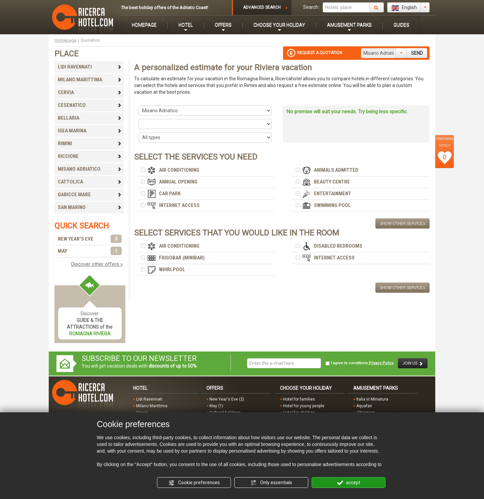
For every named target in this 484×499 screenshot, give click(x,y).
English (404, 8)
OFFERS (223, 25)
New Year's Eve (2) (226, 399)
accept (348, 483)
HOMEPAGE (144, 25)
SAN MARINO (90, 207)
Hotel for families (299, 399)
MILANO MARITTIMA (90, 80)
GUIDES (401, 25)
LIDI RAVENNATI (90, 67)
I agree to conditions (359, 363)
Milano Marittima (151, 406)
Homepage (65, 40)
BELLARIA (90, 118)
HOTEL (185, 25)
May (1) (216, 406)
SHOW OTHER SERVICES (402, 223)
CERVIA (90, 92)
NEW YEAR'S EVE (90, 239)
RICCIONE (90, 156)
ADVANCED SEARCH (262, 7)
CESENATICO (90, 105)
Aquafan (364, 406)
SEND (417, 53)
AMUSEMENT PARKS (349, 25)
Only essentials (271, 483)
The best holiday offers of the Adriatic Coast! (164, 7)
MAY (90, 251)
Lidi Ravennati (149, 399)
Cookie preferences (194, 483)
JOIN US (412, 363)
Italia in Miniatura (372, 399)
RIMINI (90, 143)
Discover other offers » (97, 264)
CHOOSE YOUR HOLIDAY (279, 25)
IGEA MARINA (90, 131)
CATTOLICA (90, 182)
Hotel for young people (303, 406)
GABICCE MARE (90, 195)
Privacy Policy (381, 363)
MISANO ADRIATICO (90, 169)
